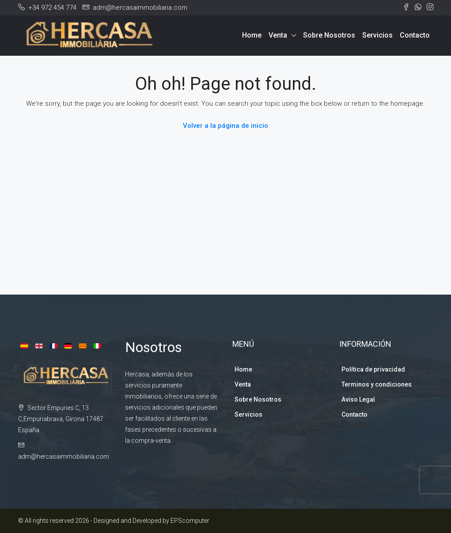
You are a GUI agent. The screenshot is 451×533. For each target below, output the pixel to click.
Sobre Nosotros (329, 35)
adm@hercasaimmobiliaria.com (63, 456)
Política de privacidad (373, 369)
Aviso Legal (358, 399)
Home (252, 35)
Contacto (415, 35)
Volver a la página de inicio (225, 126)
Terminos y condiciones (376, 384)
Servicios (377, 35)
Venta (278, 35)
